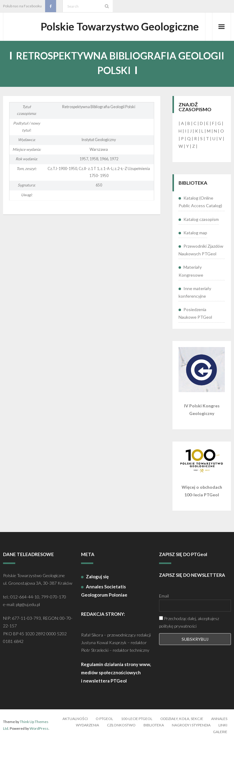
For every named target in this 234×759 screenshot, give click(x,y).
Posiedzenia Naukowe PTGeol (195, 331)
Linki (222, 742)
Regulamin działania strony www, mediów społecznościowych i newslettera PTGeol (116, 690)
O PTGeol (104, 736)
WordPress (39, 746)
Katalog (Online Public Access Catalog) (200, 219)
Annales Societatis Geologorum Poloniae (104, 608)
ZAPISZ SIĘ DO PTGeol (183, 572)
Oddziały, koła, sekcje (181, 736)
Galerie (220, 749)
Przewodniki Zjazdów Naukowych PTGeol (201, 267)
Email (164, 613)
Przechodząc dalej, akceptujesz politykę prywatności (189, 639)
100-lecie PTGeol (136, 736)
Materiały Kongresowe (191, 288)
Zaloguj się (97, 594)
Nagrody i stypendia (191, 742)
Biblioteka (154, 742)
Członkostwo (121, 742)
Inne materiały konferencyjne (195, 309)
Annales (219, 736)
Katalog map (195, 250)
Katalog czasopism (201, 236)
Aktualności (75, 736)
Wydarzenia (87, 742)
